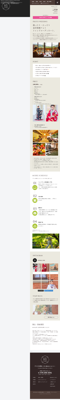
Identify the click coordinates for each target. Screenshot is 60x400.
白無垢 (33, 1)
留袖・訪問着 (49, 1)
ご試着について (53, 381)
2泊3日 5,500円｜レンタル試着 (45, 17)
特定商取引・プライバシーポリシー (52, 392)
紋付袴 (44, 1)
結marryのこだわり (54, 6)
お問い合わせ (35, 392)
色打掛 (40, 1)
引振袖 (37, 1)
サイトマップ (45, 392)
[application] (15, 8)
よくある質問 (39, 392)
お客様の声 (55, 11)
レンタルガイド (53, 379)
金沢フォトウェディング (44, 3)
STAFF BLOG (55, 13)
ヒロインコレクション (35, 3)
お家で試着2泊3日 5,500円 (55, 10)
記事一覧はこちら (51, 317)
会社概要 (42, 392)
